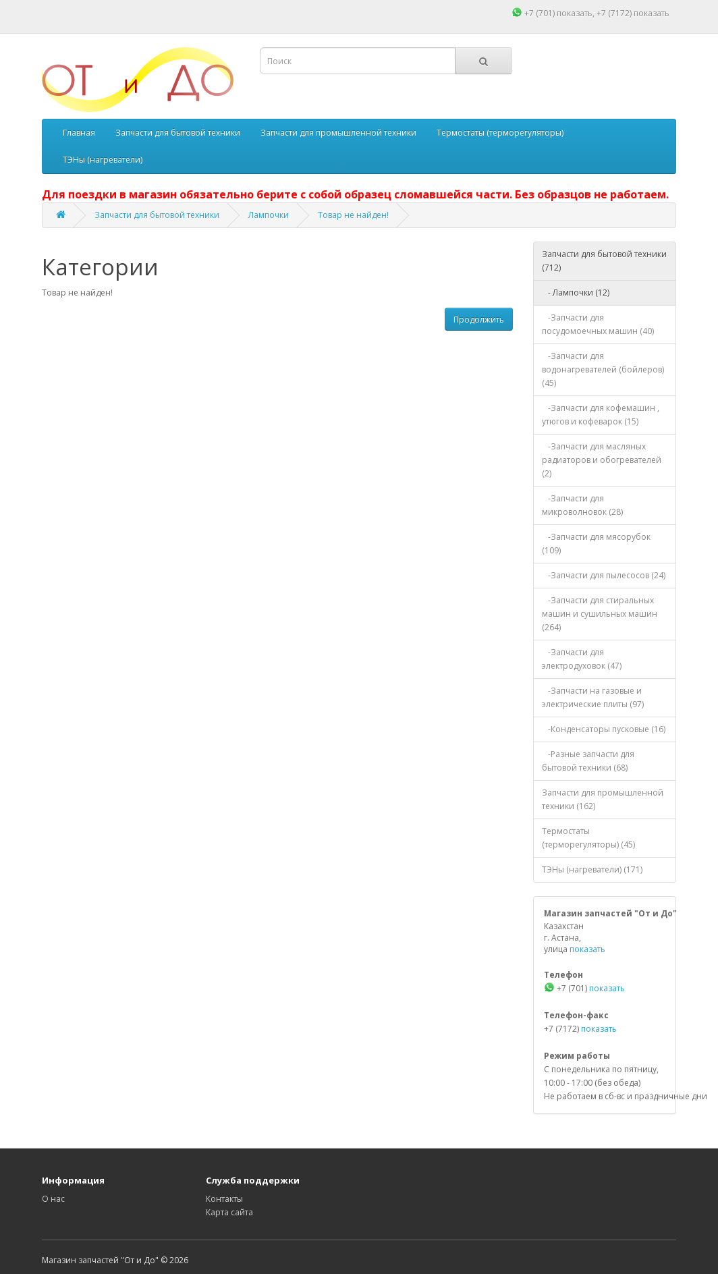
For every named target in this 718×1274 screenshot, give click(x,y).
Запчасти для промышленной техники (338, 132)
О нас (53, 1198)
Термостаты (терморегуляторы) (500, 132)
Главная (79, 132)
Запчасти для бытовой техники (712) (604, 260)
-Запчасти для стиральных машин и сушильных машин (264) (599, 613)
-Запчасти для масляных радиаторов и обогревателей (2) (601, 460)
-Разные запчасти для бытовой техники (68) (588, 760)
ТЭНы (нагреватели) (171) (592, 869)
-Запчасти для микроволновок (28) (582, 505)
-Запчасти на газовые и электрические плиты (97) (593, 697)
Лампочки (268, 215)
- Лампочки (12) (575, 292)
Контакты (224, 1198)
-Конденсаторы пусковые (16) (603, 729)
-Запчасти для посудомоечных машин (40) (598, 324)
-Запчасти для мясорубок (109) (596, 543)
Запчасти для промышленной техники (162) (602, 799)
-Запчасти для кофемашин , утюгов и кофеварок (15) (600, 414)
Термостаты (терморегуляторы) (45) (588, 837)
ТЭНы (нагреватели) (102, 159)
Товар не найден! (353, 215)
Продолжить (478, 319)
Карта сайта (229, 1212)
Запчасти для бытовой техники (177, 132)
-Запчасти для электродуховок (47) (582, 658)
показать (574, 13)
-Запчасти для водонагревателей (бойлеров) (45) (603, 369)
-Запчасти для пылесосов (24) (603, 575)
